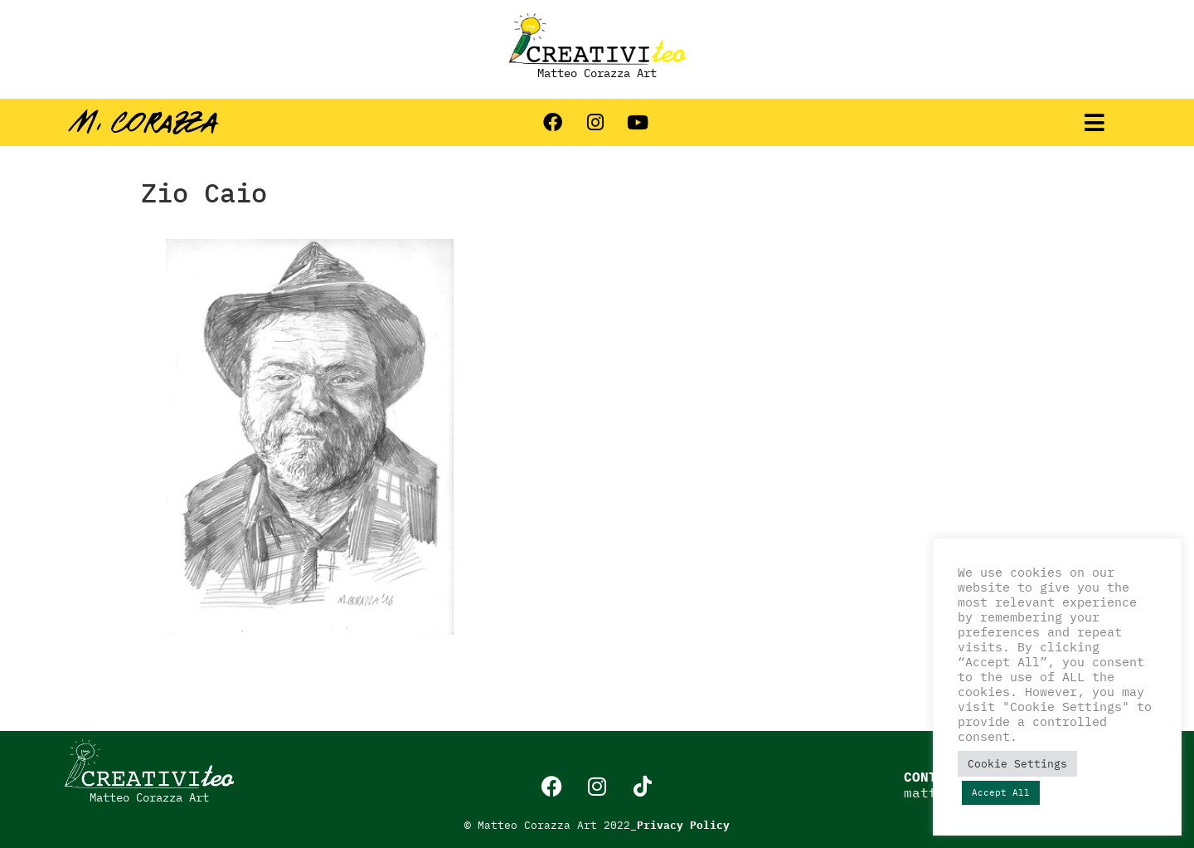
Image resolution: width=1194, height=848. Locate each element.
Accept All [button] (1001, 792)
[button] (1095, 122)
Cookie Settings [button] (1017, 764)
